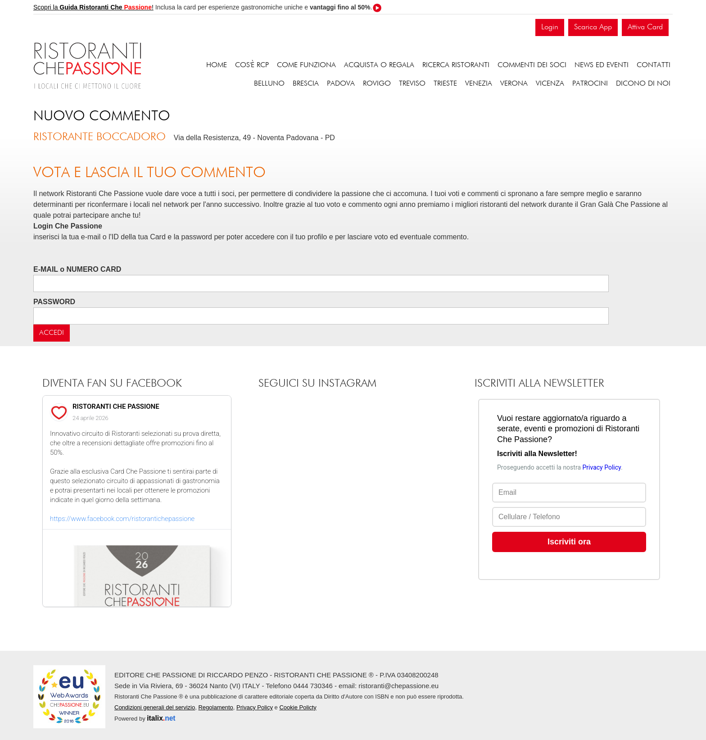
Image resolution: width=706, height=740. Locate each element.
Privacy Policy (254, 707)
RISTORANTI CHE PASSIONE (115, 406)
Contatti (653, 65)
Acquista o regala (379, 65)
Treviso (412, 83)
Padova (341, 83)
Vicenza (550, 83)
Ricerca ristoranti (455, 65)
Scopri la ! (93, 7)
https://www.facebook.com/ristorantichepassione (122, 519)
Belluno (269, 83)
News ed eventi (602, 65)
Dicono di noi (643, 83)
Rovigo (377, 83)
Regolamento (215, 707)
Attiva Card (645, 27)
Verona (514, 83)
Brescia (306, 83)
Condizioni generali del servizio (154, 707)
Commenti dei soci (532, 65)
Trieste (445, 83)
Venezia (478, 83)
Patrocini (590, 83)
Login (549, 27)
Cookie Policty (297, 707)
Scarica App (593, 27)
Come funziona (306, 65)
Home (216, 65)
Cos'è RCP (252, 65)
